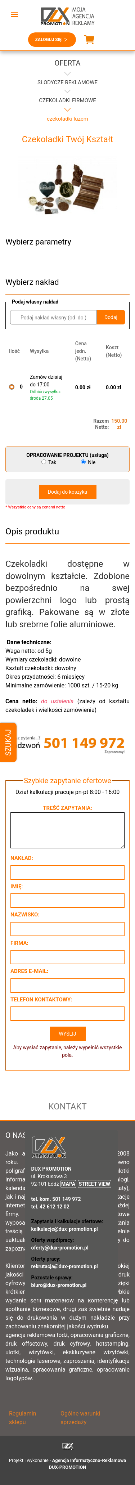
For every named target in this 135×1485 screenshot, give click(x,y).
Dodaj (110, 317)
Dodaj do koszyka (67, 492)
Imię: (16, 886)
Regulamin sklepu (22, 1418)
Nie (88, 462)
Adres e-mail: (29, 971)
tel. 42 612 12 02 (50, 1207)
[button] (14, 14)
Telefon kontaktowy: (41, 999)
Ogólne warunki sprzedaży (80, 1418)
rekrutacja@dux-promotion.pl (64, 1266)
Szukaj (8, 742)
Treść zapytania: (67, 808)
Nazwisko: (25, 914)
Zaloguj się (52, 39)
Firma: (19, 943)
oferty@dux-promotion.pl (60, 1248)
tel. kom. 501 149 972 (56, 1199)
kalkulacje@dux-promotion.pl (64, 1229)
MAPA (68, 1184)
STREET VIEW (94, 1184)
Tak (49, 462)
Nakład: (21, 858)
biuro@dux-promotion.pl (59, 1285)
